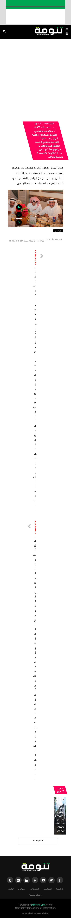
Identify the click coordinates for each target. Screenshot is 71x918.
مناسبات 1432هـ (42, 127)
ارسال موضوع (35, 894)
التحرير (49, 240)
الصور (37, 124)
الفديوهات (34, 888)
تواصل (10, 888)
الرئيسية (49, 124)
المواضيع (48, 888)
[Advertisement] (35, 76)
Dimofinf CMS (38, 904)
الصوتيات (22, 888)
